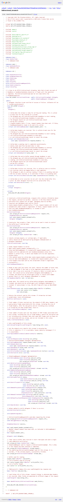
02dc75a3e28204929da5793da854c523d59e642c (29, 8)
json (60, 499)
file (35, 14)
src (50, 8)
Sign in (59, 2)
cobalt (4, 8)
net (54, 8)
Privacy (14, 499)
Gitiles (9, 499)
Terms (19, 499)
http (58, 8)
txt (56, 499)
